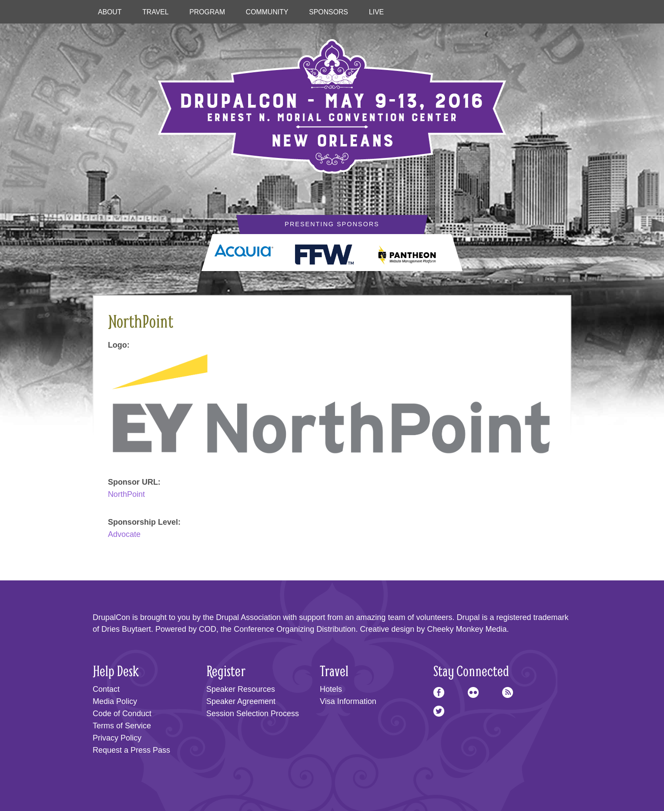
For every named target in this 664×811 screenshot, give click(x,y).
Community (267, 12)
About (110, 12)
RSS (507, 692)
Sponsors (328, 12)
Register (225, 671)
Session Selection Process (252, 713)
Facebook (438, 692)
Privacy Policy (117, 738)
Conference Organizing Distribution (294, 629)
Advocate (124, 534)
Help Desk (116, 671)
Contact (106, 689)
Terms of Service (122, 725)
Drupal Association (248, 617)
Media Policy (115, 701)
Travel (155, 12)
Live (376, 12)
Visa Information (348, 701)
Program (207, 12)
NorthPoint (126, 494)
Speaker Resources (240, 689)
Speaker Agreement (240, 701)
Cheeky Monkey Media (466, 629)
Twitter (438, 711)
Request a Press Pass (131, 750)
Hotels (331, 689)
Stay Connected (471, 671)
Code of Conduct (122, 713)
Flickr (473, 692)
